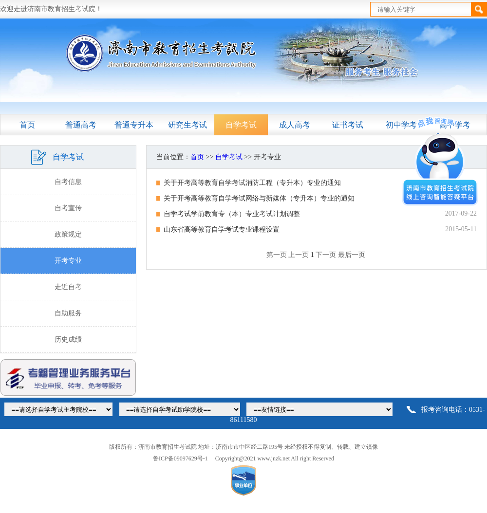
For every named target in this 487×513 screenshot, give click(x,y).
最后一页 (351, 254)
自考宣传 (68, 208)
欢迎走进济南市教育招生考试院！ (51, 9)
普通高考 (80, 125)
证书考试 (347, 125)
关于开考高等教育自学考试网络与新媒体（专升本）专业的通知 (259, 198)
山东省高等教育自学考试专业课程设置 (222, 229)
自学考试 (241, 125)
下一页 (326, 254)
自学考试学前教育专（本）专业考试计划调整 (232, 214)
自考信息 (68, 181)
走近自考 (68, 287)
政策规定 (68, 234)
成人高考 (294, 125)
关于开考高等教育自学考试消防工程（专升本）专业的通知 (252, 182)
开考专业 (68, 260)
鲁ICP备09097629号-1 (180, 458)
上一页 (298, 254)
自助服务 (68, 313)
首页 (27, 125)
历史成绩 (68, 339)
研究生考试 (187, 125)
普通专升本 (133, 125)
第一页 (276, 254)
